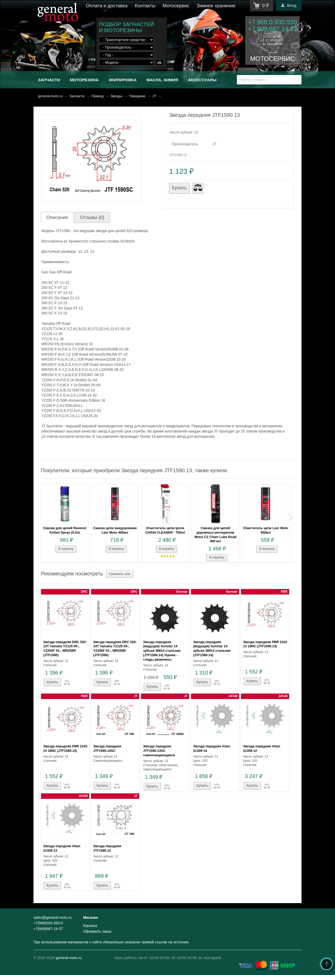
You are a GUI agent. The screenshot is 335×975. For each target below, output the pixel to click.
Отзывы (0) (92, 217)
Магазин (90, 917)
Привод (97, 96)
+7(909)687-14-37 (48, 929)
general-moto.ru (50, 96)
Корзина (90, 926)
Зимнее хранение (216, 5)
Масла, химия (162, 80)
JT (154, 96)
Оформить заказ (97, 931)
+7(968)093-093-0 (48, 923)
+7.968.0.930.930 (272, 22)
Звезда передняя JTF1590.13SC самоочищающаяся (159, 751)
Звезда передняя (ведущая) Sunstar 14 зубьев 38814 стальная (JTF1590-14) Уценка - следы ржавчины (162, 650)
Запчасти (49, 80)
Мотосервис (176, 5)
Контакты (145, 5)
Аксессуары (202, 80)
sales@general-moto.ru (53, 917)
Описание (57, 217)
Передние (137, 96)
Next (290, 517)
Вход (288, 5)
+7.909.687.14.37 (272, 28)
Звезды (116, 96)
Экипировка (122, 80)
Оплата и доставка (106, 5)
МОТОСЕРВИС (272, 58)
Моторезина (84, 80)
